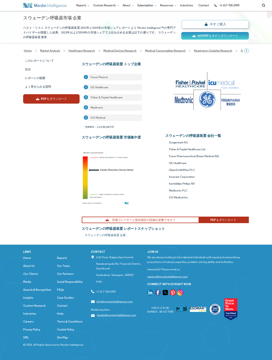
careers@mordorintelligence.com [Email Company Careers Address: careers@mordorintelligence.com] (167, 276)
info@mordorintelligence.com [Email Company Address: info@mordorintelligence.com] (114, 301)
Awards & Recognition (37, 289)
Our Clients (30, 274)
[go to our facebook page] (158, 293)
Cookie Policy (65, 329)
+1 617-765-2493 (226, 5)
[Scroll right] (246, 50)
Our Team (63, 266)
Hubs (60, 313)
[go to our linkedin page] (150, 293)
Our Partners (65, 274)
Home (27, 258)
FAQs (60, 289)
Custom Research (105, 5)
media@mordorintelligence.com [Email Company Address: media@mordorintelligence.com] (116, 315)
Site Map (62, 337)
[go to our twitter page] (165, 293)
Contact (203, 5)
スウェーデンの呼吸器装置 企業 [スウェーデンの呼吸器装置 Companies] (105, 235)
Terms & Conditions (69, 321)
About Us (29, 266)
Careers (28, 321)
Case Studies (65, 297)
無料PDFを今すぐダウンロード (215, 36)
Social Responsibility (70, 282)
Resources (167, 5)
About (127, 5)
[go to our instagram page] (180, 293)
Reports (82, 5)
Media (27, 282)
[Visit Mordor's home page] (45, 5)
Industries (186, 5)
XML (26, 337)
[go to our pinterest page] (173, 293)
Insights (28, 297)
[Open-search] (264, 5)
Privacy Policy (31, 329)
